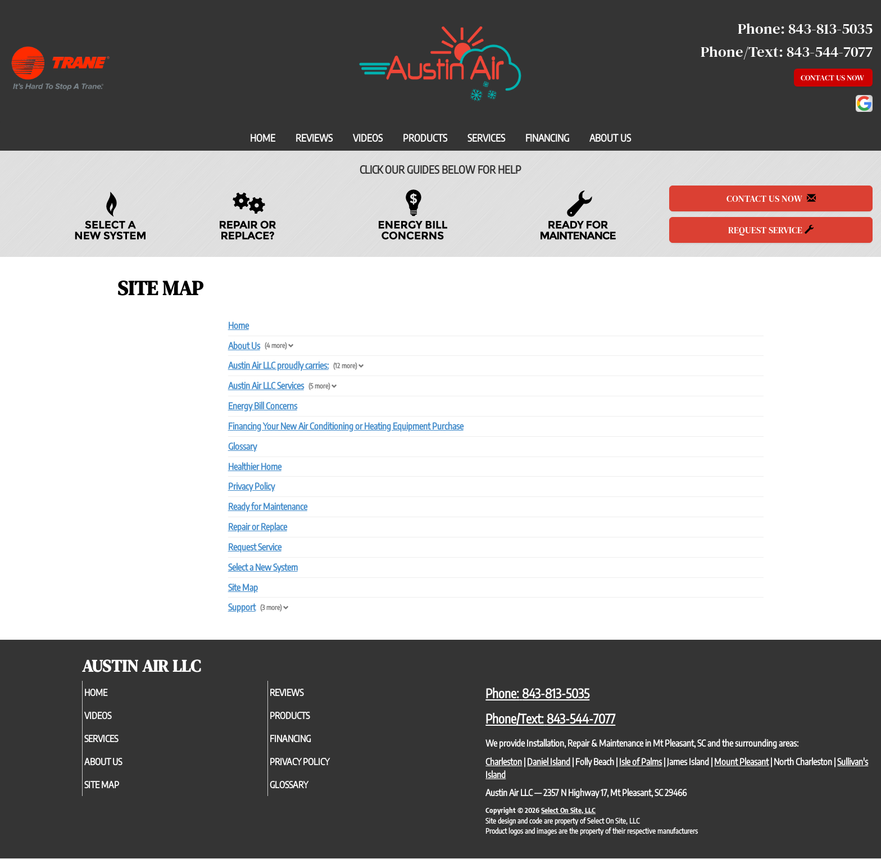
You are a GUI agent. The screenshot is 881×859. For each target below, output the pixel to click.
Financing (547, 138)
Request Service (254, 547)
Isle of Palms (640, 761)
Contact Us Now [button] (833, 77)
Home (262, 138)
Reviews (314, 138)
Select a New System (263, 567)
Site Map (243, 587)
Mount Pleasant (741, 761)
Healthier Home (254, 466)
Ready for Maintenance (267, 506)
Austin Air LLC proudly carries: (278, 365)
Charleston (503, 761)
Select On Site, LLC (568, 810)
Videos (368, 138)
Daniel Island (548, 761)
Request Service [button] (771, 230)
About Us (610, 138)
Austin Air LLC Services (266, 385)
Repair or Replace (257, 526)
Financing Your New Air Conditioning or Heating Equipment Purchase (346, 426)
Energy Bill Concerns (262, 406)
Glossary (242, 446)
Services (486, 138)
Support (242, 607)
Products (425, 138)
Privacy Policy (251, 486)
